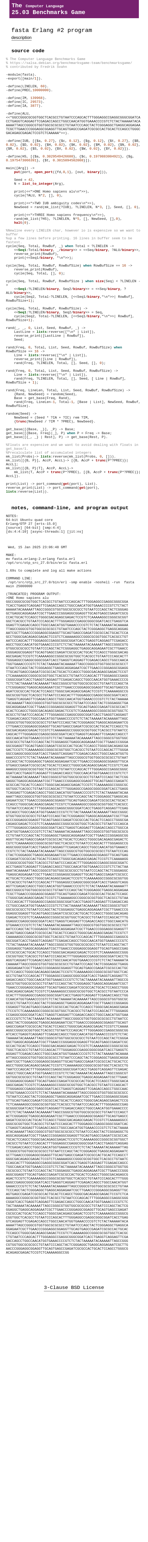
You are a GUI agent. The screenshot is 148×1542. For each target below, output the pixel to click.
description (21, 41)
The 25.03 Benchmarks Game (48, 10)
